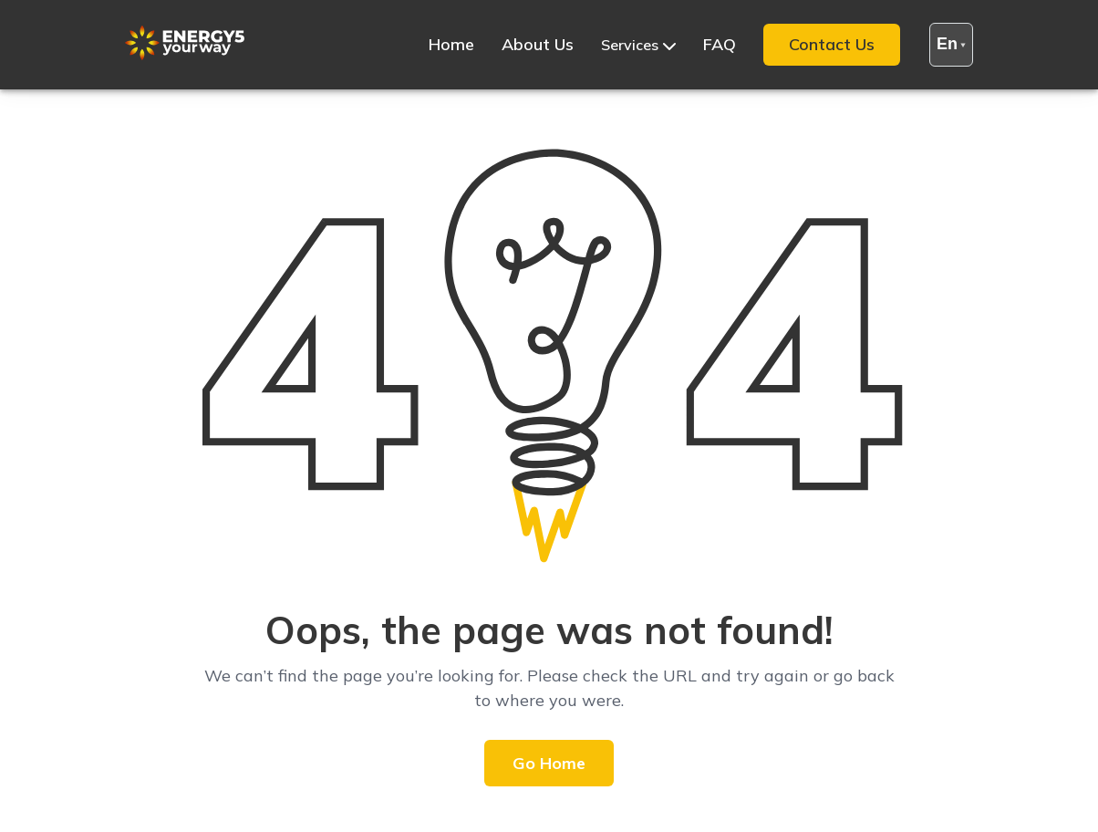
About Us (538, 44)
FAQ (719, 44)
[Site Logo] (184, 55)
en (951, 44)
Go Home (549, 763)
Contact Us (832, 44)
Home (451, 44)
